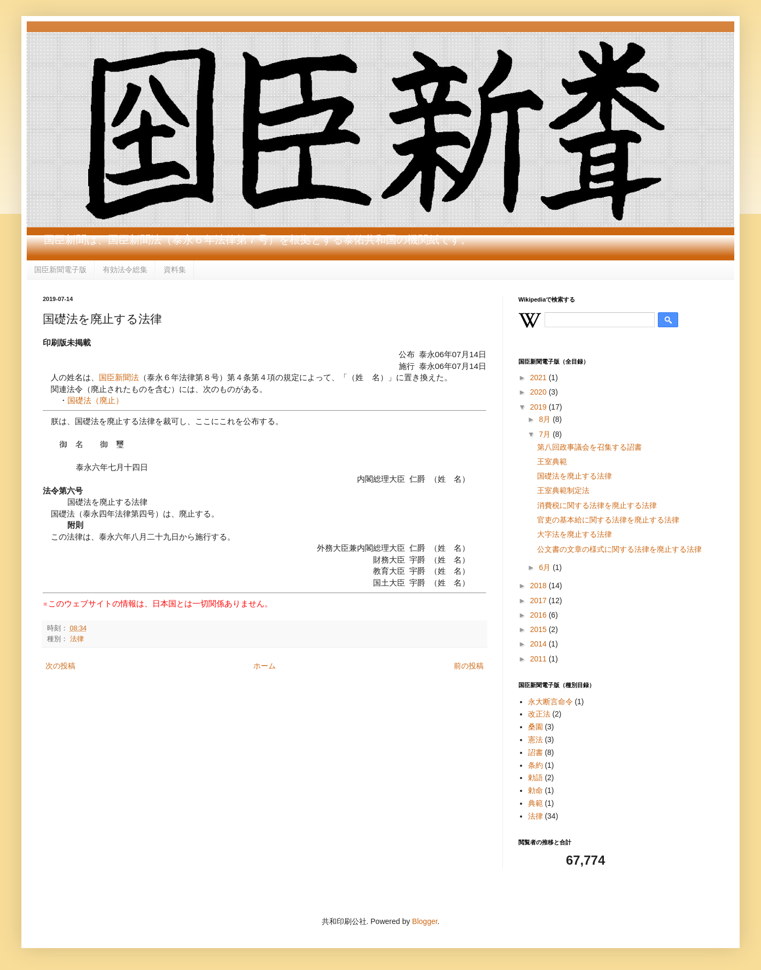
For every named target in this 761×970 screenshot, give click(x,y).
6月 (546, 567)
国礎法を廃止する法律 (574, 476)
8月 (546, 419)
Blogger (424, 921)
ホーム (264, 665)
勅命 (535, 790)
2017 (539, 600)
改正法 (539, 714)
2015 (539, 629)
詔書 (535, 752)
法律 (77, 639)
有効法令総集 (125, 269)
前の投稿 (469, 665)
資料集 (175, 269)
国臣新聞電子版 (60, 269)
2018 (539, 585)
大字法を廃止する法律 (574, 534)
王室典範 (552, 461)
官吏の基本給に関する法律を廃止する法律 (608, 519)
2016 (539, 615)
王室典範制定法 (563, 490)
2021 (539, 377)
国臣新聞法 (119, 377)
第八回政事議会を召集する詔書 (589, 447)
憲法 (535, 739)
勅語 (535, 777)
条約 (535, 765)
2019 (539, 407)
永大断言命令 (550, 701)
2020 (539, 392)
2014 (539, 644)
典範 (535, 803)
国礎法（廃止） (95, 400)
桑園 (535, 726)
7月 (546, 434)
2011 (539, 659)
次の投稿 (60, 665)
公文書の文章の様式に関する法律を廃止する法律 (619, 549)
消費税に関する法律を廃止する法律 (597, 505)
